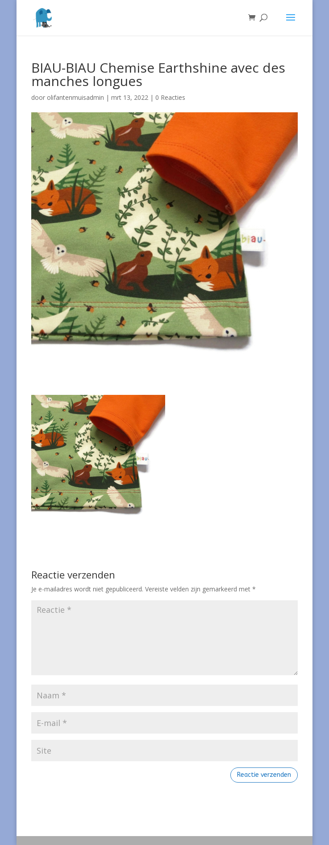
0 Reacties (170, 97)
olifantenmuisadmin (75, 97)
